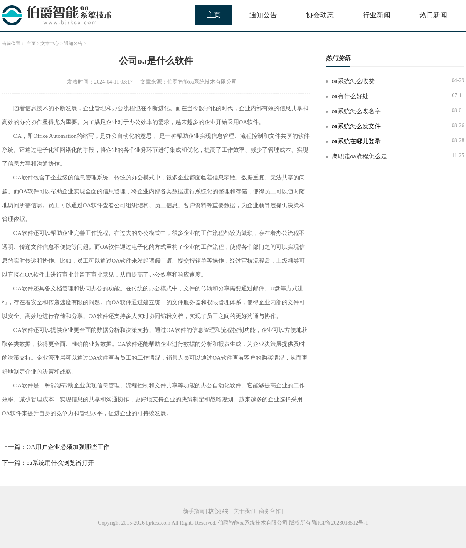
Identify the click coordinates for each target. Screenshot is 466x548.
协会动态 (320, 15)
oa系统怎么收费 (353, 81)
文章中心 (49, 43)
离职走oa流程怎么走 (359, 156)
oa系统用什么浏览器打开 (60, 462)
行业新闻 (376, 15)
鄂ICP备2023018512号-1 (340, 523)
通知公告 (263, 15)
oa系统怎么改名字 (356, 111)
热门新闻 (433, 15)
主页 (213, 15)
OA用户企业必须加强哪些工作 (68, 447)
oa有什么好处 (350, 96)
